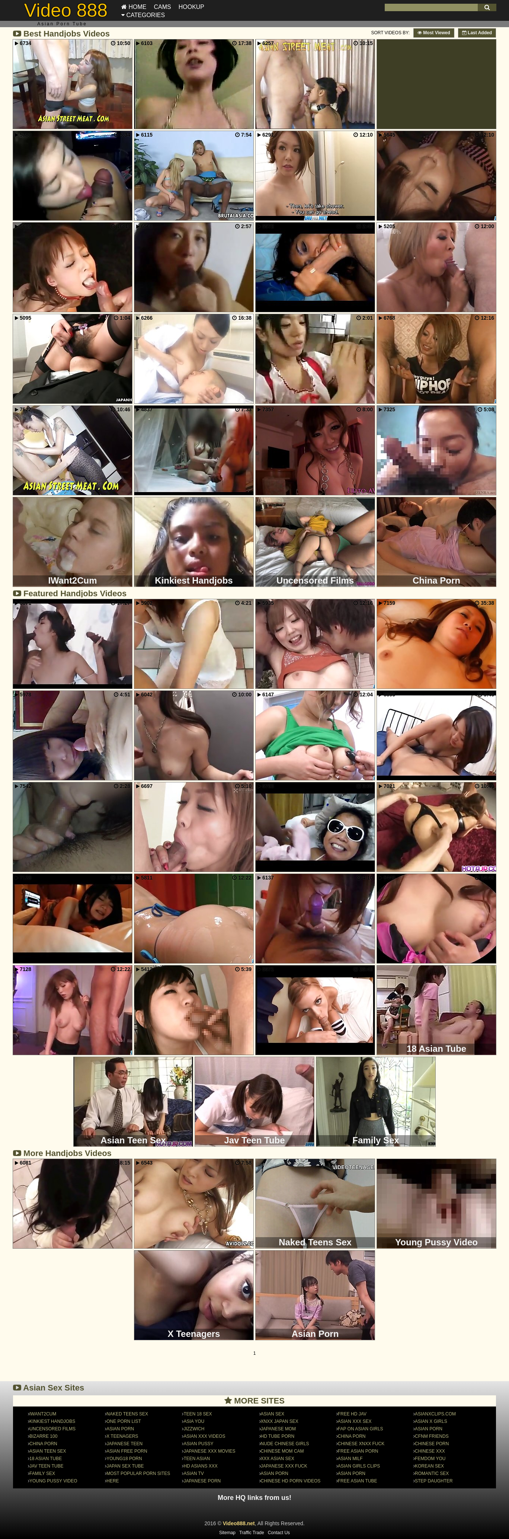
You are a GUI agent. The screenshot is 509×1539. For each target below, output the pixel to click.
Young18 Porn (124, 1458)
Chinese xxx (430, 1451)
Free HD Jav (352, 1414)
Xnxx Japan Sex (279, 1421)
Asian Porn (120, 1428)
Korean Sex (429, 1466)
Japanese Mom (278, 1428)
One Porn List (123, 1421)
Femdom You (430, 1458)
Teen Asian (196, 1458)
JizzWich (193, 1428)
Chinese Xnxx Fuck (361, 1443)
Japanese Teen (124, 1443)
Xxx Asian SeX (277, 1458)
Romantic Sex (432, 1473)
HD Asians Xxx (200, 1466)
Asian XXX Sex (355, 1421)
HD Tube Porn (277, 1436)
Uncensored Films (52, 1428)
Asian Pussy (198, 1443)
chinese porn (432, 1443)
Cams (162, 7)
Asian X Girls (431, 1421)
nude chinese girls (285, 1443)
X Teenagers (122, 1436)
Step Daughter (434, 1481)
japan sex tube (125, 1466)
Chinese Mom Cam (282, 1451)
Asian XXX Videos (204, 1436)
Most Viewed (433, 32)
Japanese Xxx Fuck (284, 1466)
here (112, 1481)
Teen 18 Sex (197, 1414)
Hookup (191, 7)
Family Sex (42, 1473)
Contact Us (279, 1532)
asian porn (351, 1473)
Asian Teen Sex (47, 1451)
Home (133, 7)
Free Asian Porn (358, 1451)
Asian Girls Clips (359, 1466)
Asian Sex (272, 1414)
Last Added (477, 32)
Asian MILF (350, 1458)
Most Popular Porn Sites (138, 1473)
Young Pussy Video (53, 1481)
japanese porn (202, 1481)
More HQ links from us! (254, 1497)
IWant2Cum (42, 1414)
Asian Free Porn (126, 1451)
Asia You (193, 1421)
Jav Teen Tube (46, 1466)
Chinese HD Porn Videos (291, 1481)
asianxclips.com (435, 1414)
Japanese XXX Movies (209, 1451)
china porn (352, 1436)
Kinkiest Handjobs (52, 1421)
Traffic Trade (251, 1532)
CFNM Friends (432, 1436)
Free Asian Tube (357, 1481)
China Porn (43, 1443)
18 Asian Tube (45, 1458)
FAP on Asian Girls (360, 1428)
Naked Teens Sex (127, 1414)
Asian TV (193, 1473)
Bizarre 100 (43, 1436)
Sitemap (227, 1532)
